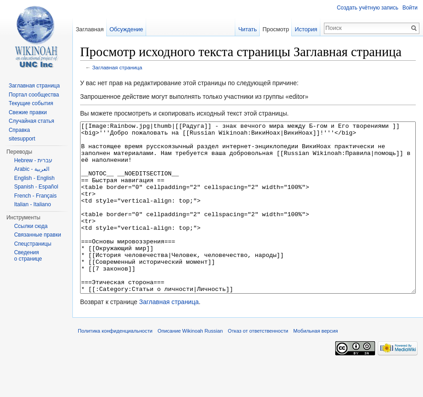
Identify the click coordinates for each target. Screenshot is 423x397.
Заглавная (90, 29)
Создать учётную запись (367, 8)
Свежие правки (28, 112)
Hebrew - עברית (33, 160)
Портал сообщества (34, 95)
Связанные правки (37, 235)
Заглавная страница (117, 67)
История (306, 29)
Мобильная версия (315, 365)
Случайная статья (31, 121)
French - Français (35, 196)
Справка (19, 130)
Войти (410, 8)
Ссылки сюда (31, 226)
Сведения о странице (28, 255)
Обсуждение (126, 29)
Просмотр (275, 29)
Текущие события (31, 103)
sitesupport (22, 139)
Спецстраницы (32, 244)
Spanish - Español (36, 187)
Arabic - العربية (31, 169)
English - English (34, 178)
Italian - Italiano (32, 204)
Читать (247, 29)
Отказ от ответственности (258, 365)
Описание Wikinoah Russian (190, 365)
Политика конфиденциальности (115, 365)
